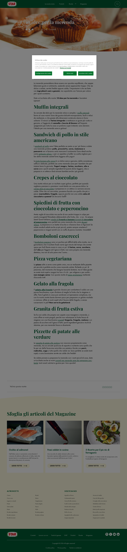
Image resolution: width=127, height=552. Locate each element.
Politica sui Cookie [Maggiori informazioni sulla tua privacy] (65, 68)
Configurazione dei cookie (43, 73)
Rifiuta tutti (70, 73)
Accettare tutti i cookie (85, 73)
